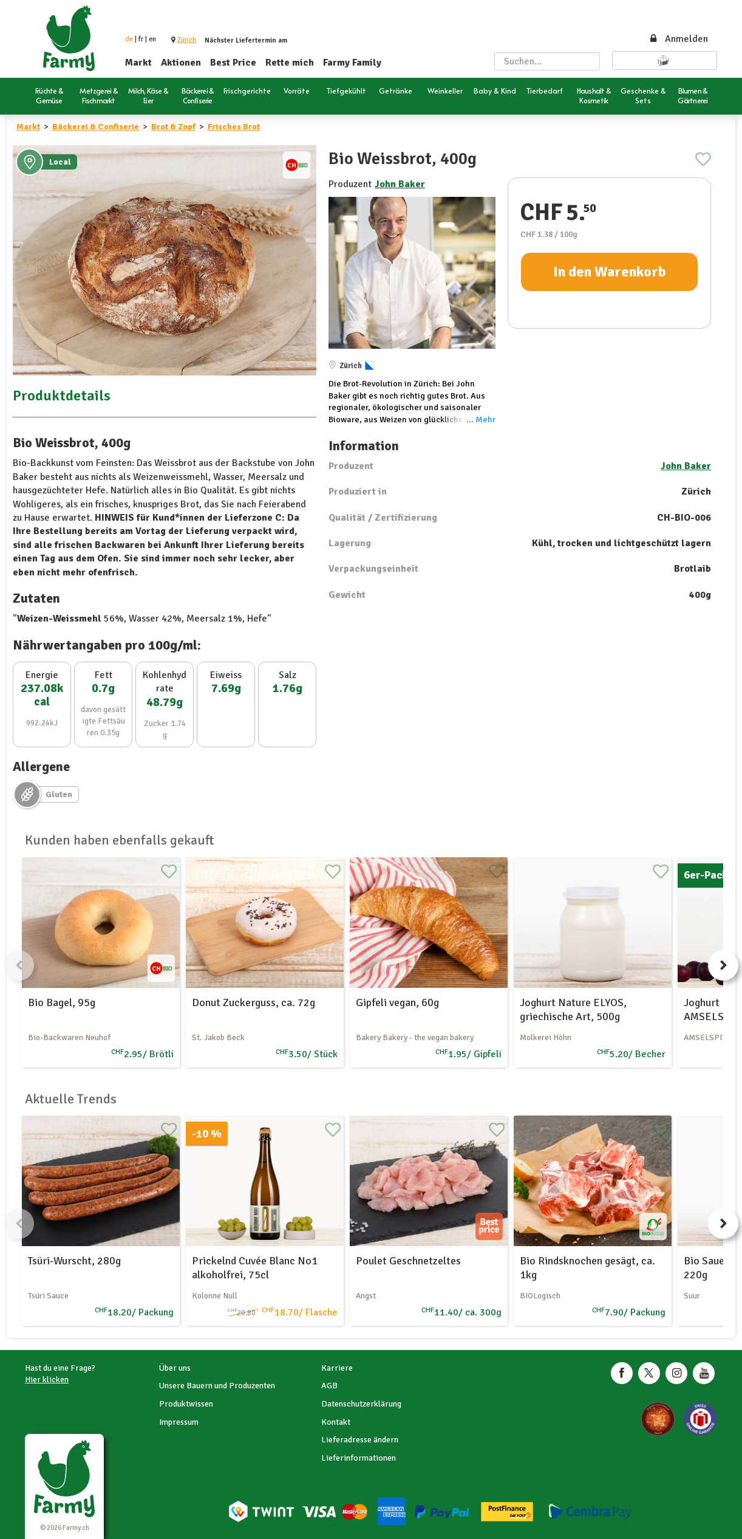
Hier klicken (47, 1379)
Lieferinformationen (358, 1458)
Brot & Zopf (173, 127)
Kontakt (335, 1422)
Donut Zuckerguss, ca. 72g (253, 1002)
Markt (138, 63)
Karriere (337, 1368)
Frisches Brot (234, 127)
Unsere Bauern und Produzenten (217, 1385)
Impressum (179, 1422)
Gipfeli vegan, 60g (397, 1002)
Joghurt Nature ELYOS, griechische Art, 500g (573, 1009)
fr (140, 39)
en (152, 39)
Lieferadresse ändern (359, 1439)
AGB (329, 1385)
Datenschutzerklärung (361, 1404)
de (129, 39)
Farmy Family (352, 63)
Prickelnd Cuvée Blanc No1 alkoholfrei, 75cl (255, 1267)
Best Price (233, 63)
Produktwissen (186, 1404)
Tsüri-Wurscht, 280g (74, 1260)
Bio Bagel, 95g (61, 1002)
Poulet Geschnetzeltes (408, 1260)
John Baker (400, 184)
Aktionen (181, 63)
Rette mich (289, 63)
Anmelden (678, 39)
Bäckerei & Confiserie (95, 127)
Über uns (175, 1368)
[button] (186, 39)
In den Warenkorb (609, 271)
